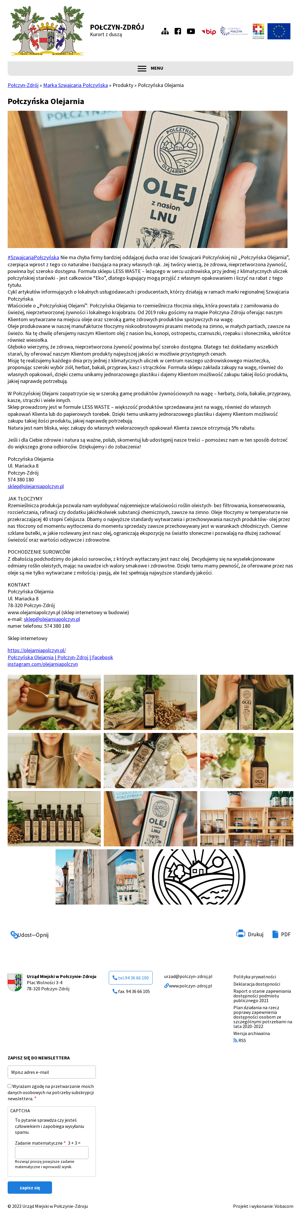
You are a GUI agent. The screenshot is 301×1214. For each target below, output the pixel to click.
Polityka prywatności (254, 976)
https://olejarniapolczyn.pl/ (37, 650)
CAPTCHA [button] (20, 1110)
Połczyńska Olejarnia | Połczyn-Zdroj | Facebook (60, 657)
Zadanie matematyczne (39, 1143)
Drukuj (255, 934)
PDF (286, 934)
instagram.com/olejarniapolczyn (43, 664)
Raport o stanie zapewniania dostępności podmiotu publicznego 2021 (262, 995)
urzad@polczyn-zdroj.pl (188, 976)
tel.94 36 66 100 (131, 978)
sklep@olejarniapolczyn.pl (36, 486)
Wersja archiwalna (251, 1033)
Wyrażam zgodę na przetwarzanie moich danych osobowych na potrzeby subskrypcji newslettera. (51, 1092)
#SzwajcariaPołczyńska (33, 257)
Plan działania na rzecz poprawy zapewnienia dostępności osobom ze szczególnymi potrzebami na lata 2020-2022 (262, 1016)
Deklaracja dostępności (256, 984)
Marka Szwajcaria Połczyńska (75, 85)
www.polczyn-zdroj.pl (188, 986)
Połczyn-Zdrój (117, 27)
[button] (54, 702)
